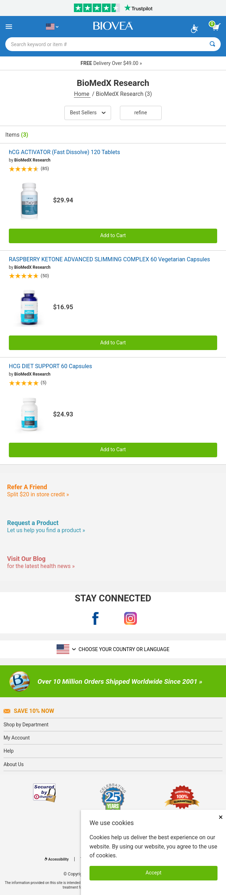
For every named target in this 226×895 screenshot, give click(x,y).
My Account (17, 738)
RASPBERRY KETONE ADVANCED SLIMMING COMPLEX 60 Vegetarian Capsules (109, 259)
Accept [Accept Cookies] (154, 873)
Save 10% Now (29, 711)
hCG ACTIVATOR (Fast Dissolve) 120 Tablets (64, 152)
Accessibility (57, 859)
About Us (14, 764)
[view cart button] (216, 27)
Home (82, 94)
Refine (140, 113)
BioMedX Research (32, 160)
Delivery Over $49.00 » (111, 63)
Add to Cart (113, 236)
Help (9, 751)
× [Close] (221, 817)
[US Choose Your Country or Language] (52, 27)
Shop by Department (26, 724)
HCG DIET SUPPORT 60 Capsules (50, 366)
